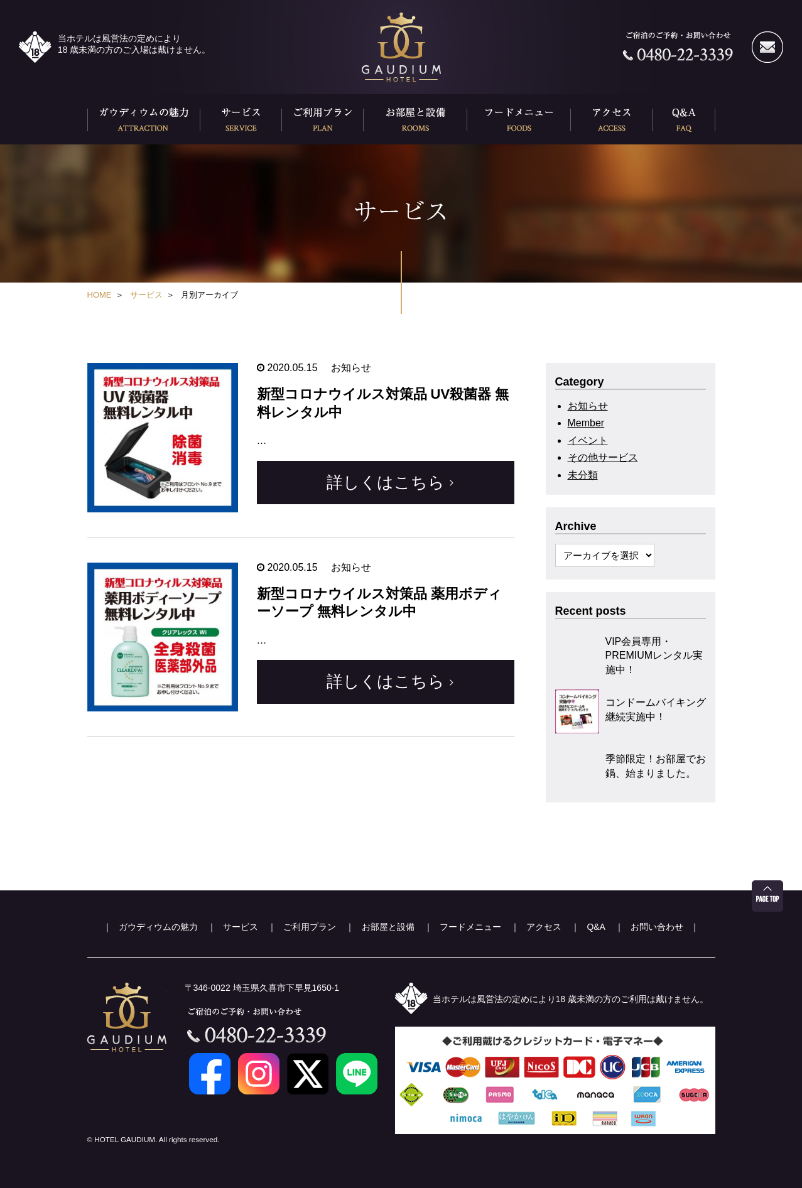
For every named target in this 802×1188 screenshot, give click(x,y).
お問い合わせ (657, 927)
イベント (588, 440)
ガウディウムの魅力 (143, 119)
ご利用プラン (323, 119)
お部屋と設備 (415, 119)
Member (586, 423)
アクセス (612, 119)
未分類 (583, 475)
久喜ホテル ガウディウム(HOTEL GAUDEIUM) (401, 47)
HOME (99, 295)
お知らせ (588, 406)
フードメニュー (519, 119)
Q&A (684, 119)
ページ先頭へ (767, 896)
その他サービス (603, 457)
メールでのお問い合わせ (767, 47)
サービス (241, 119)
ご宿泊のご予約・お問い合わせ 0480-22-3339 (678, 47)
